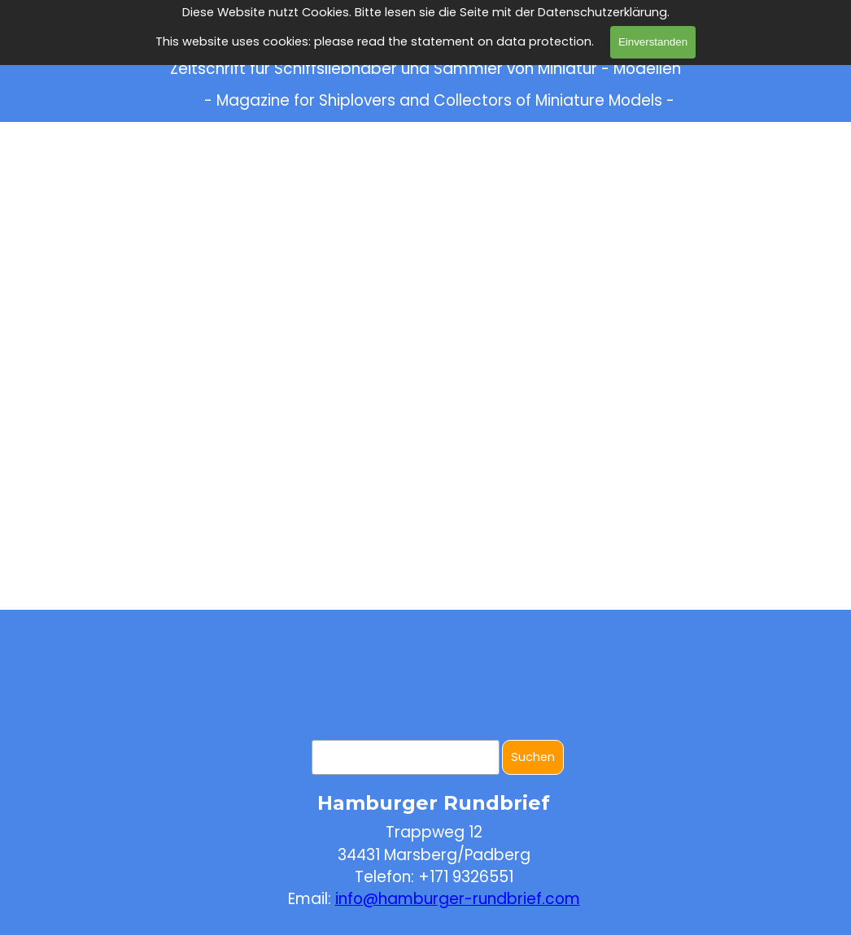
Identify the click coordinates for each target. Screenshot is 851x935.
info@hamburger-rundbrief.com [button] (457, 899)
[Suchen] (406, 757)
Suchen (533, 757)
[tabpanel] (434, 848)
